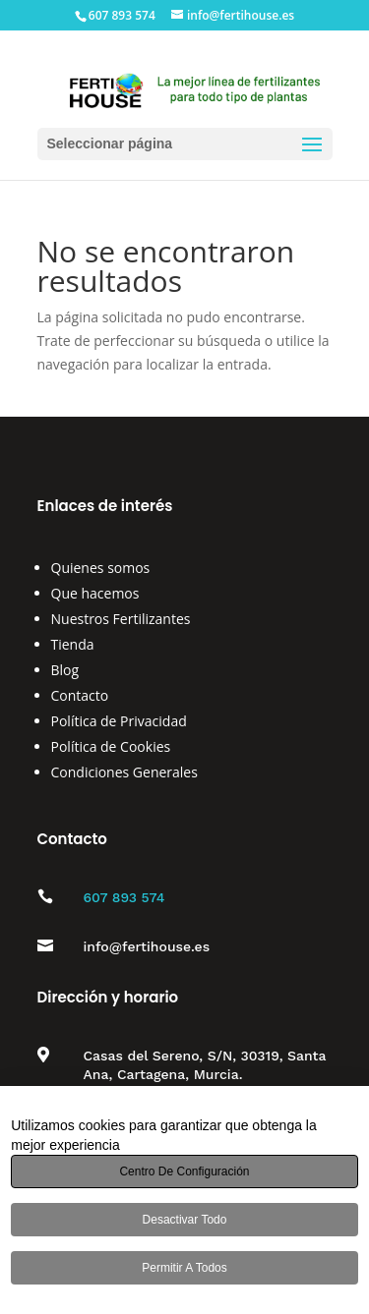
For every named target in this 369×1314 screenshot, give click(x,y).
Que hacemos (95, 593)
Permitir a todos (184, 1268)
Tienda (72, 644)
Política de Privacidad (119, 721)
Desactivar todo (185, 1220)
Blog (65, 669)
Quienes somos (101, 567)
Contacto (80, 695)
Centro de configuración (184, 1171)
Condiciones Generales (124, 772)
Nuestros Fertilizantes (121, 618)
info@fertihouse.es (147, 946)
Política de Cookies (111, 746)
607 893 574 (124, 897)
